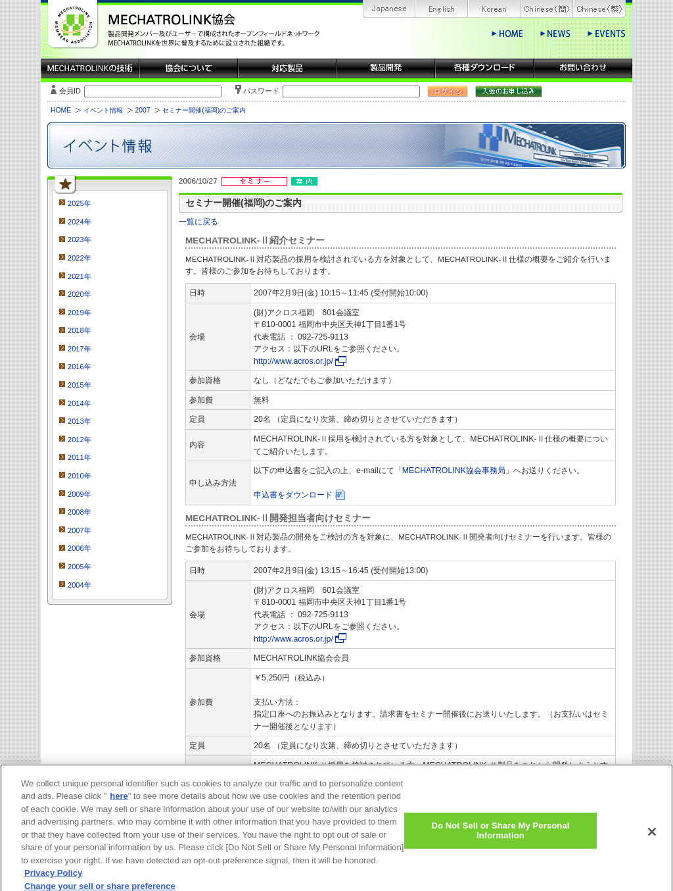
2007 (142, 110)
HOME (61, 110)
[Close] (652, 839)
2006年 (79, 548)
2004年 (79, 585)
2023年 (79, 239)
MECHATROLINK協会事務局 (453, 470)
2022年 (79, 258)
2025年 (79, 203)
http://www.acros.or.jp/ (293, 361)
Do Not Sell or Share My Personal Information (500, 838)
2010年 (79, 476)
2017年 (79, 349)
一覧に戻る (198, 221)
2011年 (79, 457)
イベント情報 (103, 110)
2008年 (79, 512)
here (119, 804)
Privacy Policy (53, 881)
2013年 (79, 421)
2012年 (79, 440)
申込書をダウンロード (293, 494)
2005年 (79, 567)
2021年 (79, 276)
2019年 (79, 313)
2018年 (79, 330)
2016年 (79, 366)
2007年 (79, 530)
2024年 (79, 222)
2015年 (79, 385)
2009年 (79, 494)
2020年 (79, 294)
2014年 (79, 403)
